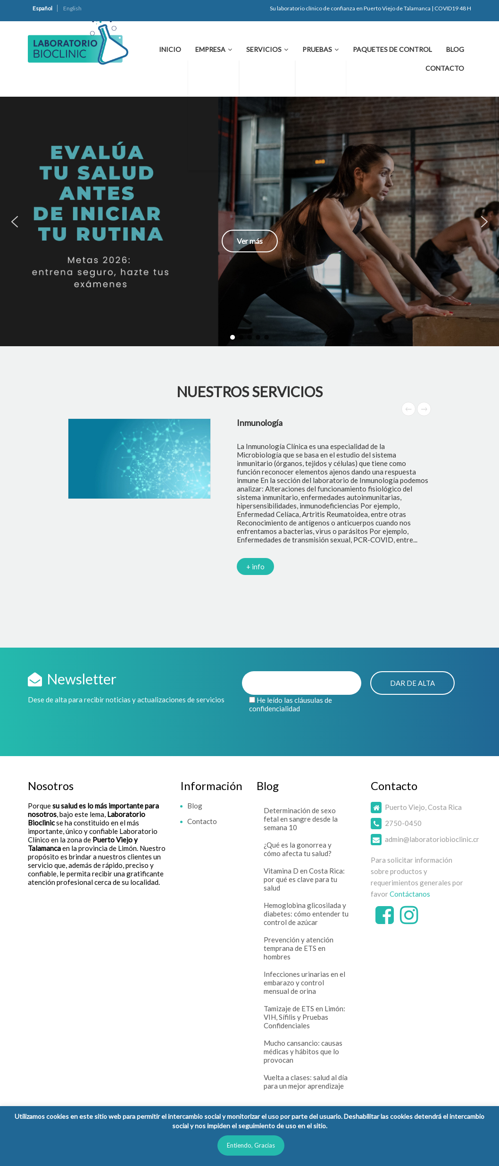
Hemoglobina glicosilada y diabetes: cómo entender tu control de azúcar (306, 913)
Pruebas (317, 49)
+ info (255, 566)
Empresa (210, 49)
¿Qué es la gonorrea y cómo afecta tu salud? (298, 849)
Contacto (444, 68)
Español (42, 8)
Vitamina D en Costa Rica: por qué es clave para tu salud (304, 879)
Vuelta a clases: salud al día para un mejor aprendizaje (306, 1081)
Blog (455, 49)
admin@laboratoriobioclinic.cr (432, 839)
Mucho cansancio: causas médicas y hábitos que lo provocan (303, 1051)
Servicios (264, 49)
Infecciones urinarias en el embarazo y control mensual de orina (304, 982)
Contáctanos (410, 894)
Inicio (170, 49)
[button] (249, 221)
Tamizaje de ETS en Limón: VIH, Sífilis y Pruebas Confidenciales (304, 1017)
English (72, 8)
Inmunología (260, 422)
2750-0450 (403, 823)
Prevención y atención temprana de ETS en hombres (298, 948)
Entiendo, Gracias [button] (251, 1145)
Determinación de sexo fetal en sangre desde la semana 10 (301, 819)
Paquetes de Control (392, 49)
